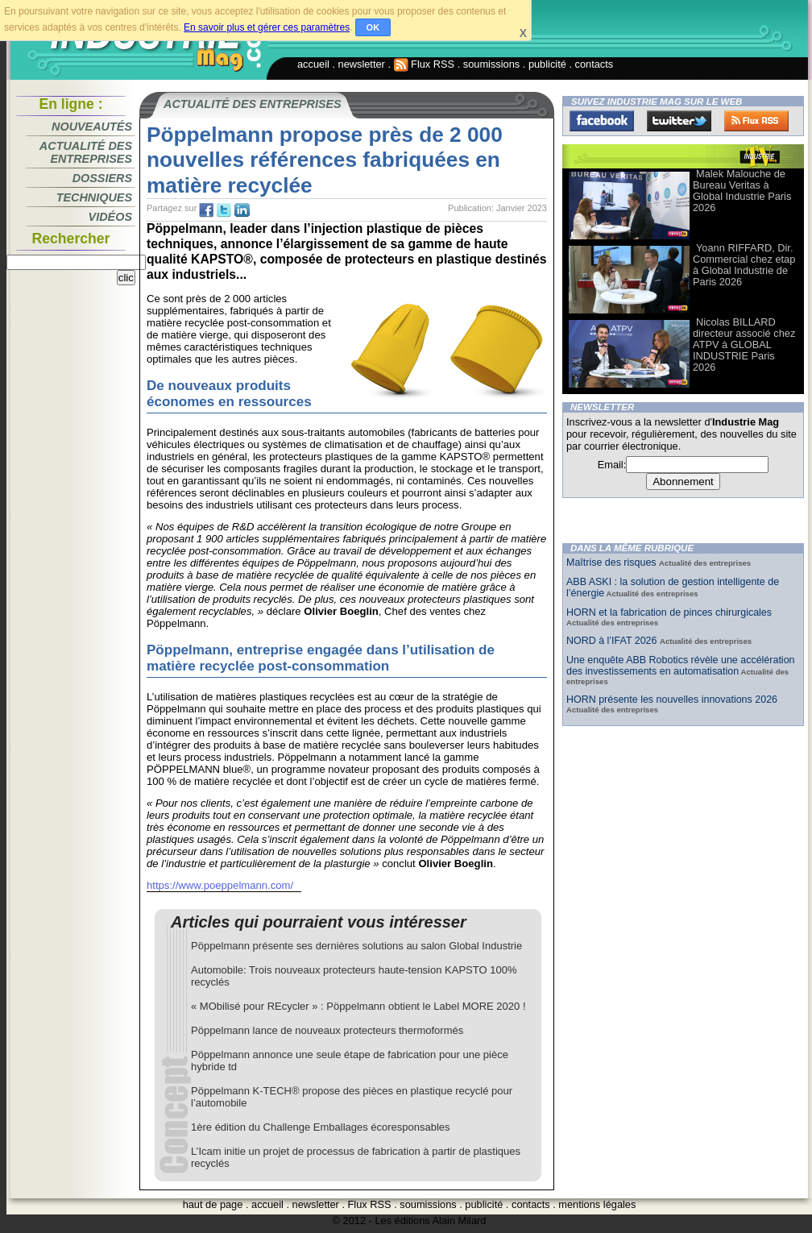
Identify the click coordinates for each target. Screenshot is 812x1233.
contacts (594, 64)
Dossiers (102, 178)
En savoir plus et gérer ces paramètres (267, 27)
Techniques (94, 197)
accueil (313, 64)
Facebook (602, 120)
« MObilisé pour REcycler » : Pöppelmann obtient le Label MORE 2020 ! (358, 1006)
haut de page (213, 1204)
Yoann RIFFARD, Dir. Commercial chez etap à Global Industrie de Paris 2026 (744, 265)
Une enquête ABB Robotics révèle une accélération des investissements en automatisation (680, 665)
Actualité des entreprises (85, 152)
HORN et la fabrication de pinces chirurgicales (669, 612)
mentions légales (597, 1204)
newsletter (361, 64)
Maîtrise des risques (612, 562)
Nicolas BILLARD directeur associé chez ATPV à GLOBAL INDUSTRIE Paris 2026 (744, 344)
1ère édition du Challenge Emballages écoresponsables (320, 1127)
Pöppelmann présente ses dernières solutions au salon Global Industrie (356, 946)
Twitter (679, 120)
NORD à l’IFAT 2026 (613, 640)
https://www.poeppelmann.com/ (220, 885)
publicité (547, 64)
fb (206, 210)
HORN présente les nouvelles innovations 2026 (671, 699)
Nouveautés (92, 126)
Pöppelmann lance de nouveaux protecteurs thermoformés (327, 1030)
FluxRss (756, 120)
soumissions (491, 64)
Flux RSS (424, 64)
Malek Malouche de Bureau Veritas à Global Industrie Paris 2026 (742, 191)
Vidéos (110, 216)
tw (224, 210)
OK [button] (373, 27)
